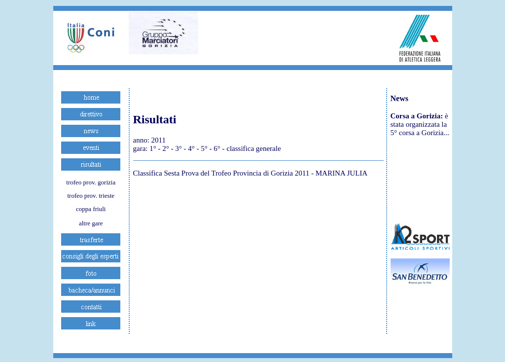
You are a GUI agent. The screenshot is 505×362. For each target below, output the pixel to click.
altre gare (91, 223)
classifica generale (253, 148)
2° (165, 148)
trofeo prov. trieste (90, 195)
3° (178, 148)
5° (204, 148)
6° (217, 148)
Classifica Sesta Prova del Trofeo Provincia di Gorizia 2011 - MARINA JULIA (250, 173)
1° (152, 148)
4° (191, 148)
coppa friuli (91, 209)
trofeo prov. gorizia (90, 182)
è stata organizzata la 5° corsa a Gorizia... (420, 124)
